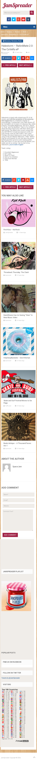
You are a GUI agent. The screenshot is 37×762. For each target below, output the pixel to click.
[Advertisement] (19, 72)
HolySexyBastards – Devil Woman (17, 358)
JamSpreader (9, 232)
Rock (24, 32)
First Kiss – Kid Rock (12, 230)
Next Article (25, 65)
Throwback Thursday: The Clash (16, 272)
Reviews (9, 32)
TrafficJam (8, 406)
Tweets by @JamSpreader (10, 678)
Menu (5, 27)
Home (3, 32)
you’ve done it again (16, 145)
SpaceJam (6, 52)
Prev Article (9, 65)
